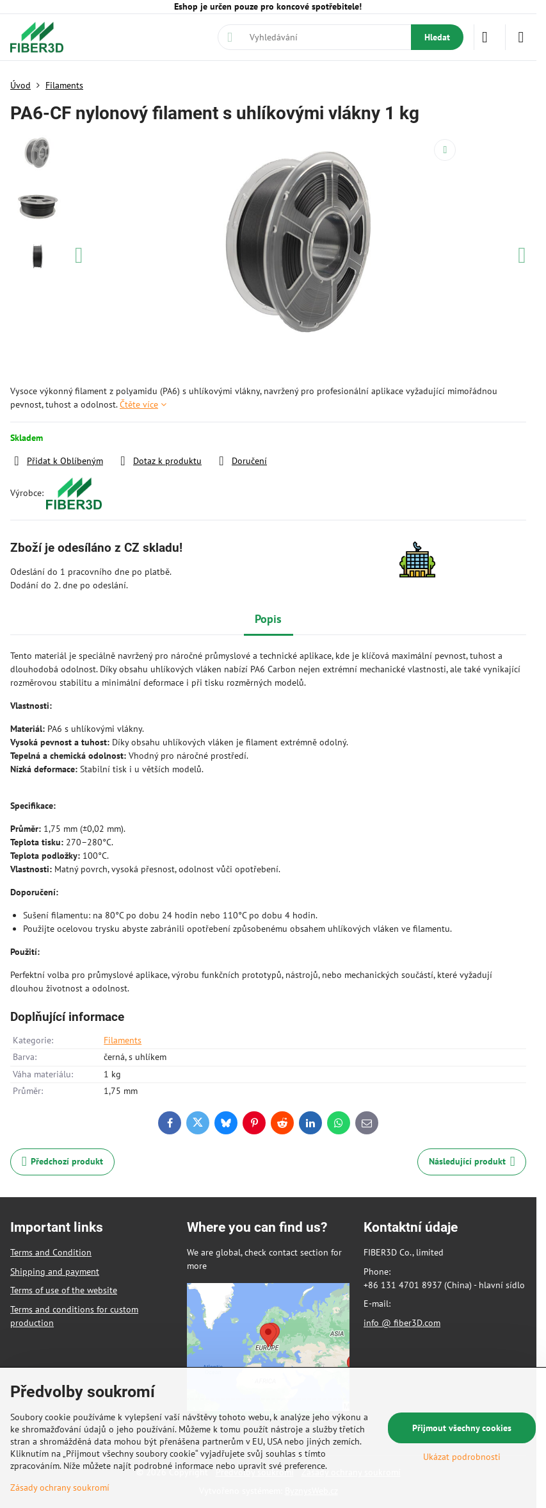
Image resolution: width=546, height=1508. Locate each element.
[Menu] (521, 37)
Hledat (437, 37)
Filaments (122, 1040)
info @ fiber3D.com (402, 1323)
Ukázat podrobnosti (462, 1456)
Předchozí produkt (63, 1161)
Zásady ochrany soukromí (59, 1487)
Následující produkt (472, 1161)
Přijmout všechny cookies (461, 1428)
